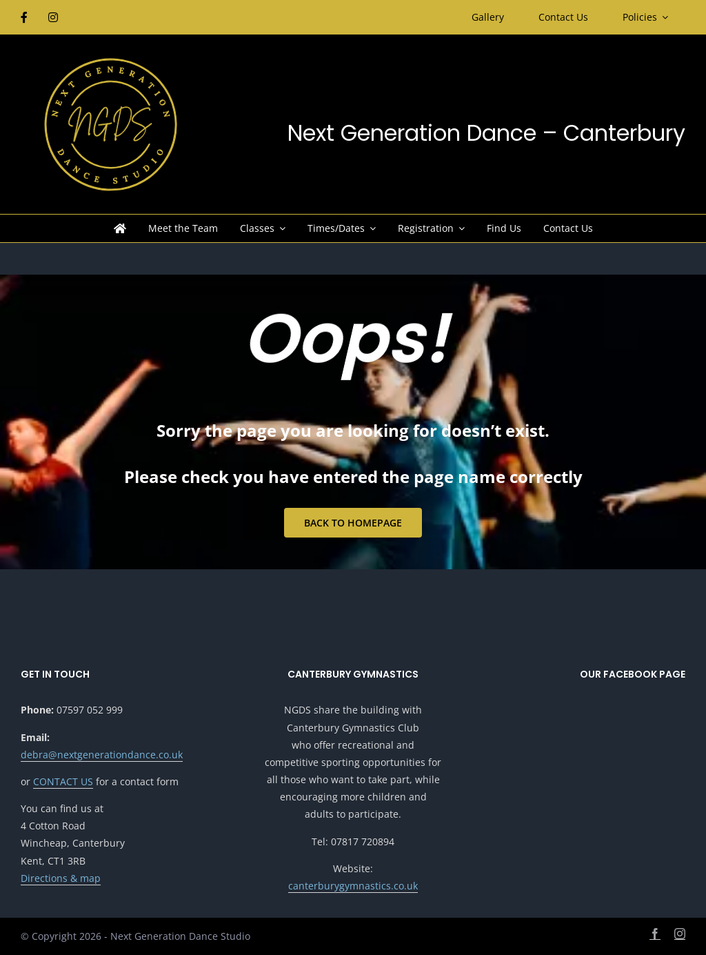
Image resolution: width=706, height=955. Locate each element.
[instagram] (679, 934)
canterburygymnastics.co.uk (353, 885)
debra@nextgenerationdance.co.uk (102, 754)
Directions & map (61, 878)
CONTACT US (63, 781)
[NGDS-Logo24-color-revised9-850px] (110, 60)
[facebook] (654, 934)
